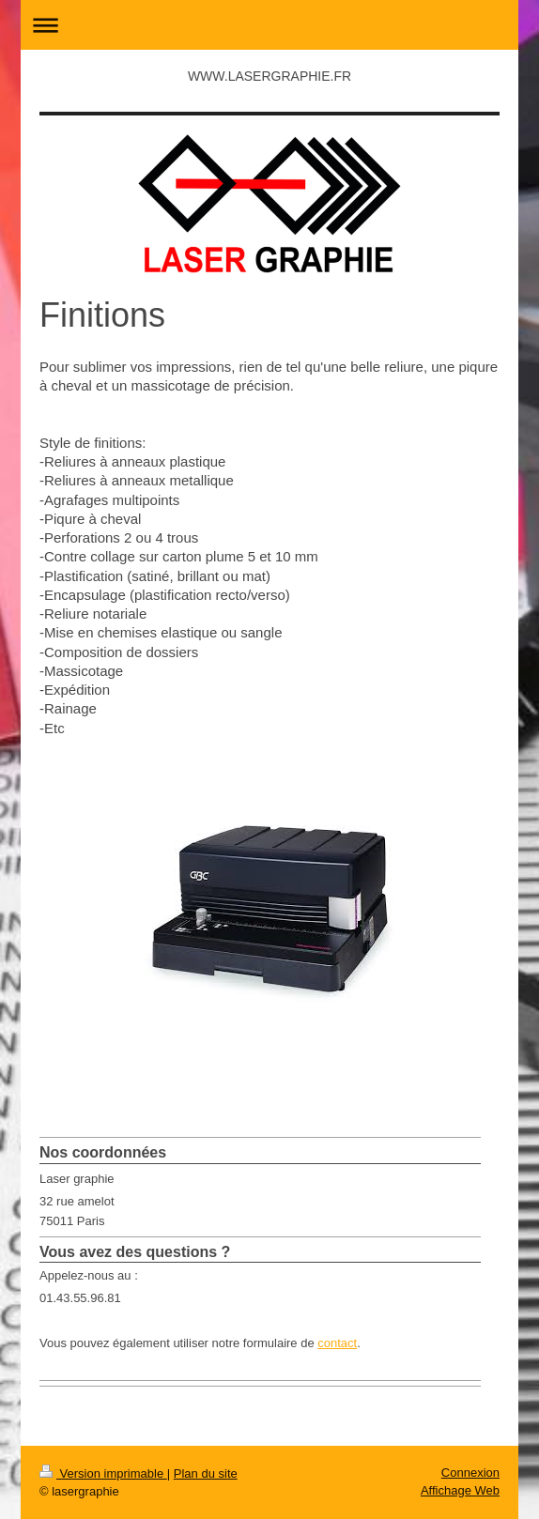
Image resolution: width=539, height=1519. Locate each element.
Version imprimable (103, 1473)
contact (337, 1343)
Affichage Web (460, 1490)
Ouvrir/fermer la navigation (269, 25)
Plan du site (206, 1473)
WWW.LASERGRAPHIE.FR (269, 76)
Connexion (470, 1472)
